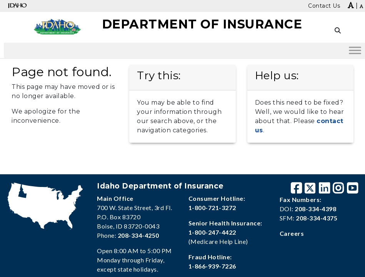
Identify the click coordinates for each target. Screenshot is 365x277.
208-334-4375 (316, 218)
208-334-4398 (315, 208)
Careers (292, 233)
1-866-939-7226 (212, 266)
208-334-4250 (138, 235)
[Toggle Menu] (355, 50)
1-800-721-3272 (212, 207)
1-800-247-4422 (212, 232)
